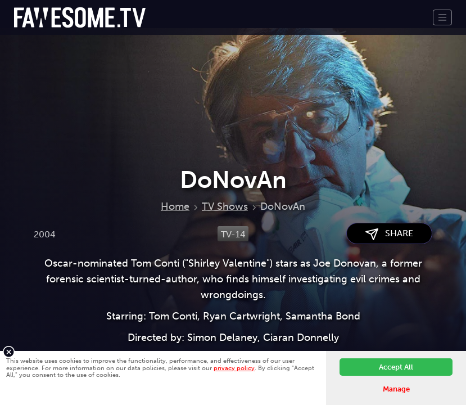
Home (175, 206)
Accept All (396, 367)
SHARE (389, 234)
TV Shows (225, 206)
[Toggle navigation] (442, 17)
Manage (396, 389)
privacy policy (234, 368)
